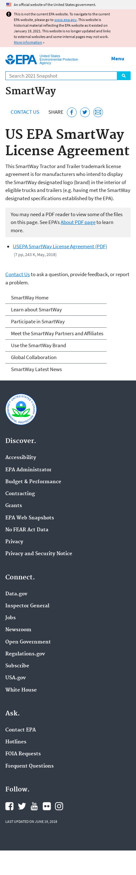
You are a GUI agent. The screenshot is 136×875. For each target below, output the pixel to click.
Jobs (10, 618)
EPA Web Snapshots (29, 518)
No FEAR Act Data (26, 530)
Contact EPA (20, 730)
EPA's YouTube (34, 806)
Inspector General (27, 606)
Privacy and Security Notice (38, 554)
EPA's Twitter (22, 806)
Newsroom (18, 630)
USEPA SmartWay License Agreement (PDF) (60, 246)
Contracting (20, 494)
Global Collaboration (34, 357)
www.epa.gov (65, 19)
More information (28, 42)
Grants (13, 506)
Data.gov (16, 594)
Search (124, 75)
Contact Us (25, 111)
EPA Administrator (28, 470)
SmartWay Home (29, 297)
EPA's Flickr (47, 806)
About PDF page (78, 222)
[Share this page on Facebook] (72, 112)
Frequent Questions (29, 766)
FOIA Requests (23, 754)
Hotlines (15, 742)
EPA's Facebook (9, 806)
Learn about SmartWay (36, 309)
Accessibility (20, 458)
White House (21, 690)
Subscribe (17, 666)
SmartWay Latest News (36, 369)
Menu (117, 58)
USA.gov (15, 678)
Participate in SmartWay (38, 321)
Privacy (14, 542)
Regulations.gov (25, 654)
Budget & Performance (33, 482)
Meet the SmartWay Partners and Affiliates (57, 333)
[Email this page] (98, 112)
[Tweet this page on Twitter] (85, 112)
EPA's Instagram (59, 806)
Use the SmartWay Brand (38, 345)
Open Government (28, 642)
